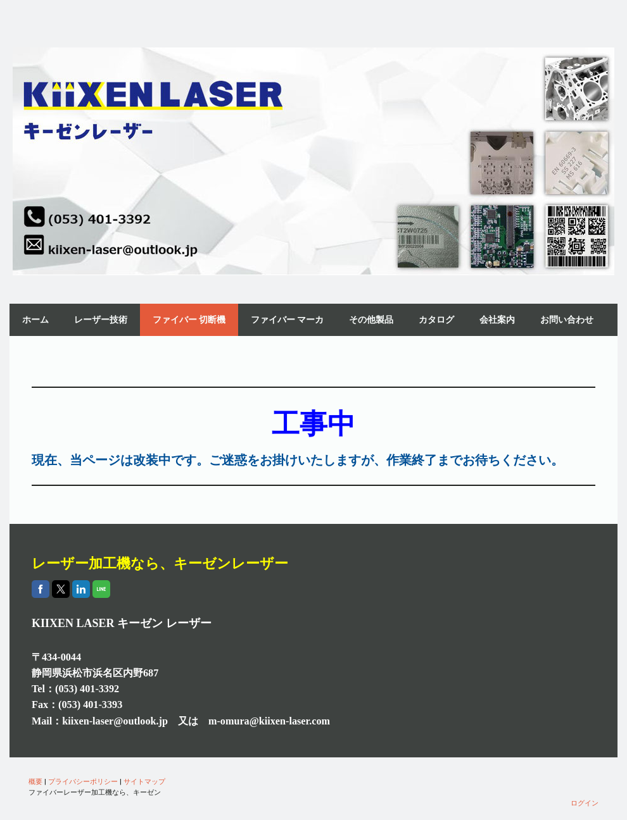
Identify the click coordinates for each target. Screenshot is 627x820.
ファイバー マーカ (287, 319)
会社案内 (497, 319)
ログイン (584, 802)
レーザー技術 (100, 319)
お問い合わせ (566, 319)
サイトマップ (144, 781)
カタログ (436, 319)
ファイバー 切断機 (189, 319)
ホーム (35, 319)
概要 (35, 781)
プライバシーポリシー (83, 781)
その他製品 (371, 319)
